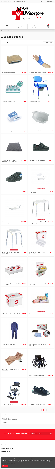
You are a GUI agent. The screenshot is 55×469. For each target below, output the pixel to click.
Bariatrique (5, 422)
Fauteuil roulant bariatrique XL (36, 375)
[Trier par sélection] (46, 42)
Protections (5, 421)
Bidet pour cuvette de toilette (36, 131)
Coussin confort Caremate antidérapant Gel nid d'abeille (9, 161)
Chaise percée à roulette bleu (9, 404)
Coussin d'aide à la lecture (8, 72)
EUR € (42, 1)
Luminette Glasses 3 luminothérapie (11, 131)
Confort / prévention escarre (9, 417)
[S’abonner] (51, 433)
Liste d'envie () (50, 1)
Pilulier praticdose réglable (8, 101)
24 (51, 42)
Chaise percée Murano (34, 101)
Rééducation (6, 418)
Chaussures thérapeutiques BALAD (37, 160)
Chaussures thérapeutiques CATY (37, 404)
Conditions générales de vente (18, 1)
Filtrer (6, 42)
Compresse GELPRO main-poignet (37, 72)
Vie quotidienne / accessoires (10, 419)
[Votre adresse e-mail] (40, 433)
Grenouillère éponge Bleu (8, 344)
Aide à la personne (7, 414)
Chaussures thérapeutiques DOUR (10, 191)
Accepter (5, 465)
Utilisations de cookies (6, 1)
